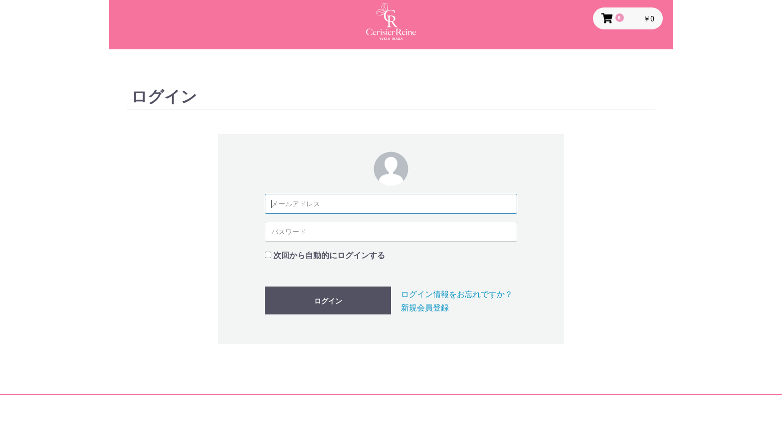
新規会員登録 (425, 307)
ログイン (328, 301)
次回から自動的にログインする (329, 255)
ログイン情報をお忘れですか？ (457, 294)
